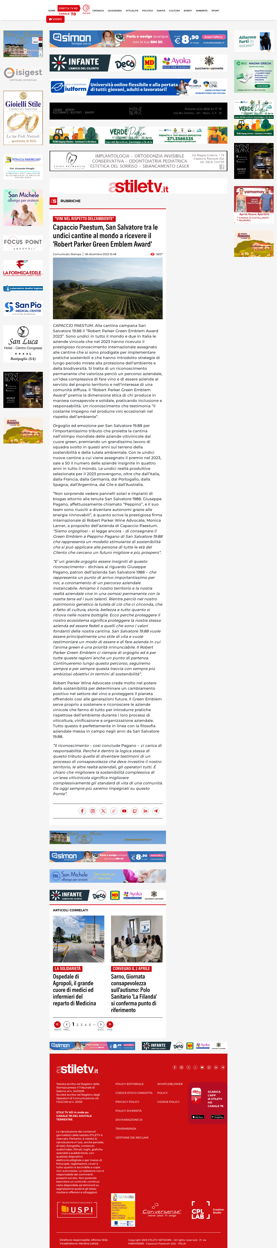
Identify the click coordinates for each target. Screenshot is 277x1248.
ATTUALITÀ (132, 10)
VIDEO (55, 19)
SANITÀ (161, 10)
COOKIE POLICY (168, 1101)
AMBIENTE (202, 10)
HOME (51, 10)
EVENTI (188, 10)
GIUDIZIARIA (115, 10)
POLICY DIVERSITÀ (128, 1110)
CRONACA (98, 10)
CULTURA (174, 10)
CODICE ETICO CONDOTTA (134, 1093)
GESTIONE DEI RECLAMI (132, 1137)
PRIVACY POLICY (127, 1101)
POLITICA (147, 10)
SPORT (215, 10)
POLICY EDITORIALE (129, 1084)
